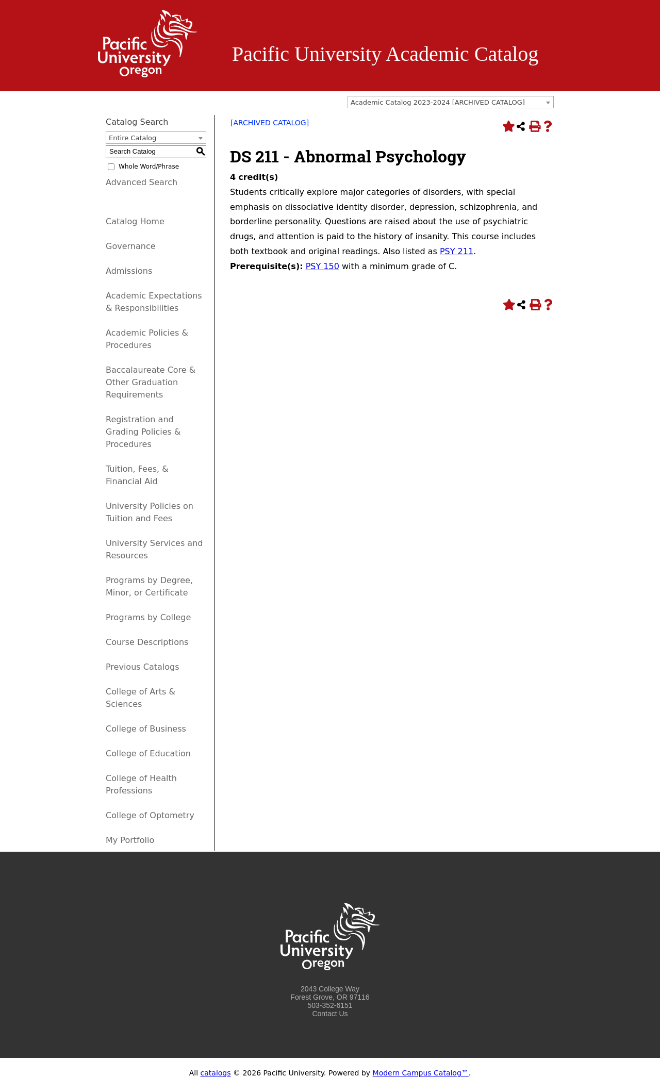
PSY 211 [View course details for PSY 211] (456, 251)
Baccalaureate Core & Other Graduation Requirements (150, 382)
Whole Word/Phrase (149, 166)
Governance (131, 246)
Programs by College (148, 617)
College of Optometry (150, 815)
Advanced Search (141, 182)
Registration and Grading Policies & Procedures (143, 432)
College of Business (146, 729)
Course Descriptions (147, 642)
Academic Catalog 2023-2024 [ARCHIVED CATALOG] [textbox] (438, 102)
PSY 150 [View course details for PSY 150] (322, 266)
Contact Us (330, 1013)
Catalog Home (135, 221)
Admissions (129, 271)
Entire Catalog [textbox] (132, 138)
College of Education (148, 753)
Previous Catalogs (142, 667)
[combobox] (451, 102)
